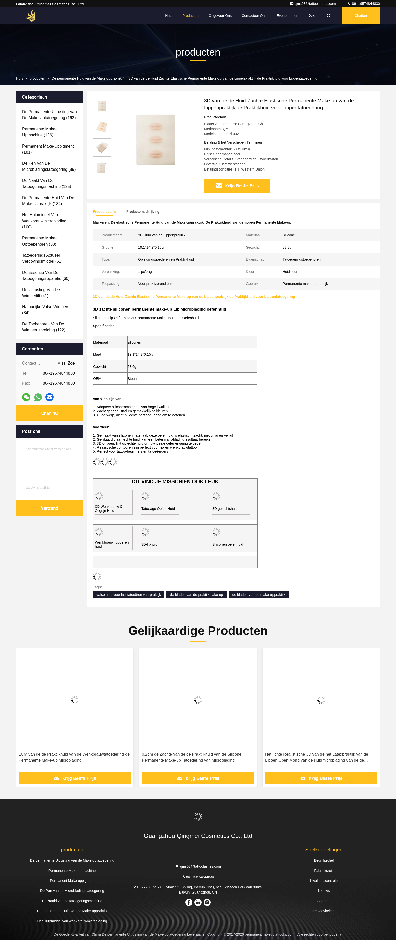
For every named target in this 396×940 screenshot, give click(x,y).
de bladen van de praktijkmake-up (196, 595)
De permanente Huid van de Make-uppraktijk (87, 78)
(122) (43, 327)
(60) (46, 275)
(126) (39, 132)
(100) (44, 221)
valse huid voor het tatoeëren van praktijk (128, 595)
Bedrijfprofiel (324, 860)
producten (37, 78)
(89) (49, 166)
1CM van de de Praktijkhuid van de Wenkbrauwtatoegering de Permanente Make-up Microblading (74, 757)
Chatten (361, 16)
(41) (41, 292)
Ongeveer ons (220, 16)
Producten (190, 16)
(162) (49, 115)
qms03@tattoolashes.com (313, 4)
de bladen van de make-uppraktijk (258, 595)
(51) (42, 258)
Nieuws (324, 891)
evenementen (287, 16)
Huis (168, 16)
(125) (46, 183)
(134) (48, 201)
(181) (48, 149)
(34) (45, 310)
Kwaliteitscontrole (324, 881)
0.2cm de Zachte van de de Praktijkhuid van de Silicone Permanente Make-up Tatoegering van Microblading (191, 757)
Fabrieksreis (323, 871)
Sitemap (323, 901)
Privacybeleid (323, 911)
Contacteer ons (254, 16)
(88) (39, 241)
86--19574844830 (363, 4)
